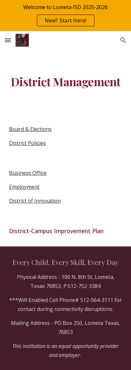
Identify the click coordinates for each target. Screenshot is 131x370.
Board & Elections (30, 129)
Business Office (28, 172)
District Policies (27, 143)
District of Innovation (35, 200)
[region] (65, 15)
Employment (24, 186)
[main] (65, 81)
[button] (8, 40)
